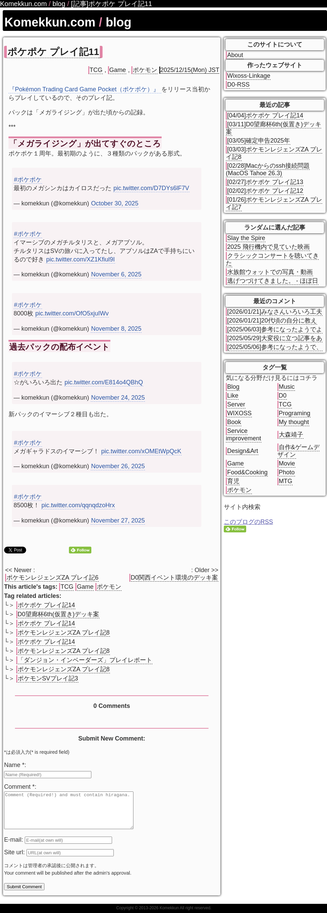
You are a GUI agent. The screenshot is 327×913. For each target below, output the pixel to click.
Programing (294, 413)
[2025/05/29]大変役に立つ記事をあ (274, 338)
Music (287, 386)
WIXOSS (239, 413)
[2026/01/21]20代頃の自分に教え (272, 320)
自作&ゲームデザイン (298, 451)
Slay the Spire (246, 238)
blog (118, 22)
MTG (285, 481)
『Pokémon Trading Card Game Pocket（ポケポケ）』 (85, 89)
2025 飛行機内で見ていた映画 (268, 246)
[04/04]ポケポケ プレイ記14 (265, 115)
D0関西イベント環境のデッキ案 (174, 577)
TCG (96, 70)
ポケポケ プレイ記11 (53, 52)
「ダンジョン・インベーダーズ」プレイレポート (85, 660)
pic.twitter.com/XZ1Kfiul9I (80, 259)
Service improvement (243, 434)
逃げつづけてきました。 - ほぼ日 (272, 280)
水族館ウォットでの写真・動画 (270, 272)
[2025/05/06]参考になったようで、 (274, 347)
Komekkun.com (49, 22)
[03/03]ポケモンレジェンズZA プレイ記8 (274, 153)
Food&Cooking (247, 472)
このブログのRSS (248, 521)
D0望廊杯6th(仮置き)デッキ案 (58, 614)
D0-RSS (238, 84)
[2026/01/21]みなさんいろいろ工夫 (274, 311)
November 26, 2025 (118, 466)
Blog (233, 386)
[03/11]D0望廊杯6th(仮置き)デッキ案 (273, 128)
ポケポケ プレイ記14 (46, 605)
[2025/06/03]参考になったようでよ (274, 329)
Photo (287, 472)
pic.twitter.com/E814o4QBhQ (104, 382)
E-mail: (14, 846)
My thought (294, 422)
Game (117, 70)
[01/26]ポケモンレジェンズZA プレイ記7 (274, 203)
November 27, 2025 (118, 520)
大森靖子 (291, 434)
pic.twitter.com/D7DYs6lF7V (151, 188)
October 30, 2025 (114, 203)
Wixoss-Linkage (248, 75)
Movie (287, 463)
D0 (283, 395)
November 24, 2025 (118, 397)
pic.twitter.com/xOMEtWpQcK (141, 451)
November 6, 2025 (116, 274)
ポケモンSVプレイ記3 (48, 678)
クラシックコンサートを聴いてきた (272, 259)
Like (232, 395)
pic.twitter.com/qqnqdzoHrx (78, 505)
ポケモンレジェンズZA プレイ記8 (64, 632)
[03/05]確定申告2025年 (258, 140)
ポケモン (145, 70)
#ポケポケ (28, 179)
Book (234, 422)
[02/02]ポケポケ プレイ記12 (265, 190)
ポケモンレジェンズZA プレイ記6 (52, 577)
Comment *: (20, 786)
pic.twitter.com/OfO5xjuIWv (72, 313)
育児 (233, 481)
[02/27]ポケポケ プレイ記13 (265, 182)
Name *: (15, 765)
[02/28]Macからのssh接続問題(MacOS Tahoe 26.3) (268, 169)
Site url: (15, 859)
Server (236, 404)
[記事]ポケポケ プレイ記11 (111, 3)
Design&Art (242, 451)
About (235, 55)
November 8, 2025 (116, 328)
